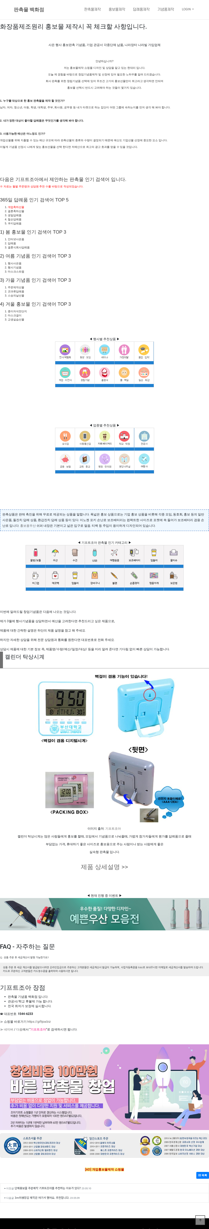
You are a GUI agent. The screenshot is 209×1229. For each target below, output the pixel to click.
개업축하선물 (16, 207)
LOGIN (186, 9)
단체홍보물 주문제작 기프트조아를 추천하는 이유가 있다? (48, 1188)
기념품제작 (165, 10)
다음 (19, 1029)
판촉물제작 (92, 10)
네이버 (8, 1029)
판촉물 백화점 (29, 9)
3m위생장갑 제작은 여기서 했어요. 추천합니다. (42, 1197)
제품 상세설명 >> (104, 867)
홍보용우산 (28, 526)
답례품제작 (141, 10)
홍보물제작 (117, 10)
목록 (202, 1175)
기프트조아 (113, 828)
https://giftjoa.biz (39, 1021)
